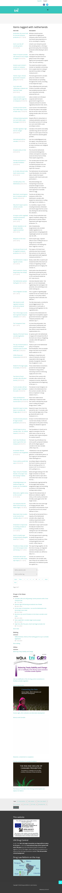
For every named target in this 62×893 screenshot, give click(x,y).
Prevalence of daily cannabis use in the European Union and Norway (20, 548)
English (45, 1)
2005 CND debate (42, 801)
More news (16, 628)
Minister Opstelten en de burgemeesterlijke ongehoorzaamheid (19, 228)
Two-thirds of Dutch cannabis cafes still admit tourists (19, 378)
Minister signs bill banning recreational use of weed (28, 604)
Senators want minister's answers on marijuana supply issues (19, 67)
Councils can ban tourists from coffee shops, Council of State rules (20, 109)
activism (34, 804)
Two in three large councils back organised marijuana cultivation (20, 315)
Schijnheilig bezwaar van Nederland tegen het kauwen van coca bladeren (20, 484)
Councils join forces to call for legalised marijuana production (20, 251)
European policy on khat (19, 150)
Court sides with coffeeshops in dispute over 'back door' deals (20, 88)
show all (16, 807)
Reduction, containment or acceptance (23, 757)
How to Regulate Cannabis (20, 291)
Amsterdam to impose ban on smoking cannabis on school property (20, 526)
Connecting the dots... (31, 697)
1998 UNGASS (32, 801)
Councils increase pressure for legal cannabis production (20, 420)
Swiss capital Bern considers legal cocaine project (28, 620)
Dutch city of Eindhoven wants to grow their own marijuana (19, 442)
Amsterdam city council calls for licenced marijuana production (20, 35)
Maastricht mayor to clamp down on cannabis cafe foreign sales (20, 410)
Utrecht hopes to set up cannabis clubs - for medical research (20, 431)
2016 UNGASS (18, 804)
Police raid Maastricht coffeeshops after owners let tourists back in (20, 399)
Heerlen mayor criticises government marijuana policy (19, 77)
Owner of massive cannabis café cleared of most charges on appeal (20, 56)
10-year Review (22, 801)
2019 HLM (27, 804)
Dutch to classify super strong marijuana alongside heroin (20, 537)
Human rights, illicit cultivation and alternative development (29, 713)
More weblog (16, 643)
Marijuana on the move (19, 238)
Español (39, 1)
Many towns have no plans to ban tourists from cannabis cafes (20, 516)
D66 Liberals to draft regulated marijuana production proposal (18, 304)
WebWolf (47, 889)
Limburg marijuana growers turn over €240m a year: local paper (20, 120)
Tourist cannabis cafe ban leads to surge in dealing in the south (20, 389)
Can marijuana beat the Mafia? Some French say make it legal (19, 505)
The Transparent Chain (19, 323)
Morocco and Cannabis (31, 735)
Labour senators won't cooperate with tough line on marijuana (20, 99)
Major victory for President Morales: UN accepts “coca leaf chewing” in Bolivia (20, 473)
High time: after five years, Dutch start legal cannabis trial (30, 624)
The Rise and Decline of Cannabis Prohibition (31, 773)
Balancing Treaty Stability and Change (31, 663)
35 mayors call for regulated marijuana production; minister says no (20, 217)
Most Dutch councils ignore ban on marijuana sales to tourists (20, 196)
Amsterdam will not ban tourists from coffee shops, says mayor (20, 558)
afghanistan (42, 804)
